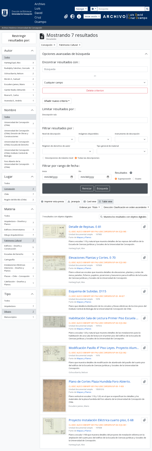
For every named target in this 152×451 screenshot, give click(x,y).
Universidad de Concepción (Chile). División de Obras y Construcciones (19, 133)
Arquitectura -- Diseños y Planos (19, 223)
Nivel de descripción (51, 133)
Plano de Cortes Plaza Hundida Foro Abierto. (100, 381)
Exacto (138, 178)
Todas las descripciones (88, 158)
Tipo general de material (108, 146)
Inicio (44, 171)
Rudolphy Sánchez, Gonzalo (19, 69)
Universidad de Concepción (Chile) (19, 124)
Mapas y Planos (84, 237)
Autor (8, 51)
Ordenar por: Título (88, 207)
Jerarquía (74, 201)
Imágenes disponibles (89, 133)
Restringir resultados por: (19, 38)
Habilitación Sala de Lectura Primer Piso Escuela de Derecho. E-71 (104, 318)
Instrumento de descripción (127, 133)
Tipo (7, 294)
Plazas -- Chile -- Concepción (19, 277)
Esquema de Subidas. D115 (87, 291)
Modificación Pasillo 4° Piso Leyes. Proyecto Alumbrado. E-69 (104, 348)
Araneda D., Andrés (19, 101)
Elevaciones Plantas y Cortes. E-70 (92, 257)
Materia (9, 209)
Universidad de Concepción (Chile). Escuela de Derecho (19, 143)
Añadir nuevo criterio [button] (56, 101)
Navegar (80, 8)
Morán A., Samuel (19, 80)
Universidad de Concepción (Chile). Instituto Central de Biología (19, 153)
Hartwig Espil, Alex (19, 63)
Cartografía (19, 260)
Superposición (124, 178)
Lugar (8, 177)
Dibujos (19, 312)
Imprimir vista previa (52, 201)
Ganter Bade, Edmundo (19, 90)
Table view (105, 201)
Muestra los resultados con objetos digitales (123, 216)
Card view (90, 201)
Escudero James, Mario (19, 85)
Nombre (10, 110)
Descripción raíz (49, 114)
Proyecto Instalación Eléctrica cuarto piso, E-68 (101, 420)
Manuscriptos (19, 318)
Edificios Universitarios (19, 230)
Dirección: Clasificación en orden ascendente (125, 207)
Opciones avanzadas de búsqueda (66, 54)
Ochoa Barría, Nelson (19, 74)
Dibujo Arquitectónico (19, 236)
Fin (80, 171)
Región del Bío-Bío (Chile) (19, 200)
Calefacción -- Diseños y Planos (19, 283)
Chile (19, 195)
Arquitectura (19, 307)
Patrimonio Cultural (19, 241)
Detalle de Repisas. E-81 (85, 227)
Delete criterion (95, 90)
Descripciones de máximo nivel (59, 158)
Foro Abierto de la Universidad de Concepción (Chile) (19, 164)
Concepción (19, 189)
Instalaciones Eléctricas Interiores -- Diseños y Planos (19, 268)
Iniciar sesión (91, 16)
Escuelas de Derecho (19, 255)
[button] (66, 16)
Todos (7, 57)
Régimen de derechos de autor (56, 146)
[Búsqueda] (121, 9)
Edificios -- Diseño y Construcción (19, 247)
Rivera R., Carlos (19, 96)
